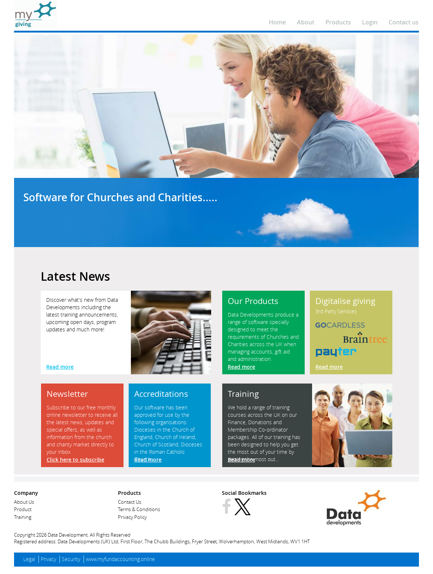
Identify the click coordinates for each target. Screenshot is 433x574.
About (305, 22)
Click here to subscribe (75, 459)
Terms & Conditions (139, 509)
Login (370, 22)
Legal (29, 559)
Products (338, 22)
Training (22, 517)
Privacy (48, 559)
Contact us (404, 22)
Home (277, 22)
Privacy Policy (132, 517)
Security (71, 559)
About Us (24, 502)
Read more (60, 366)
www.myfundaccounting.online (120, 559)
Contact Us (129, 502)
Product (22, 509)
